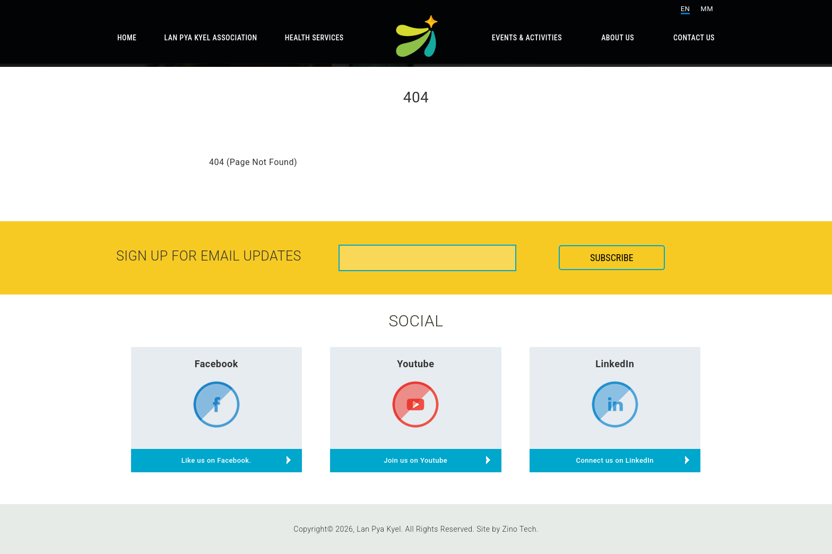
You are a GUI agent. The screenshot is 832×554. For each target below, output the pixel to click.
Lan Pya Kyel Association (210, 37)
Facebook (216, 363)
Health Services (314, 37)
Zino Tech (519, 529)
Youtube (415, 363)
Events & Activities (527, 37)
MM (706, 9)
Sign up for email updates (208, 256)
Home (127, 37)
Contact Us (694, 37)
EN (685, 9)
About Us (617, 37)
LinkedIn (614, 363)
